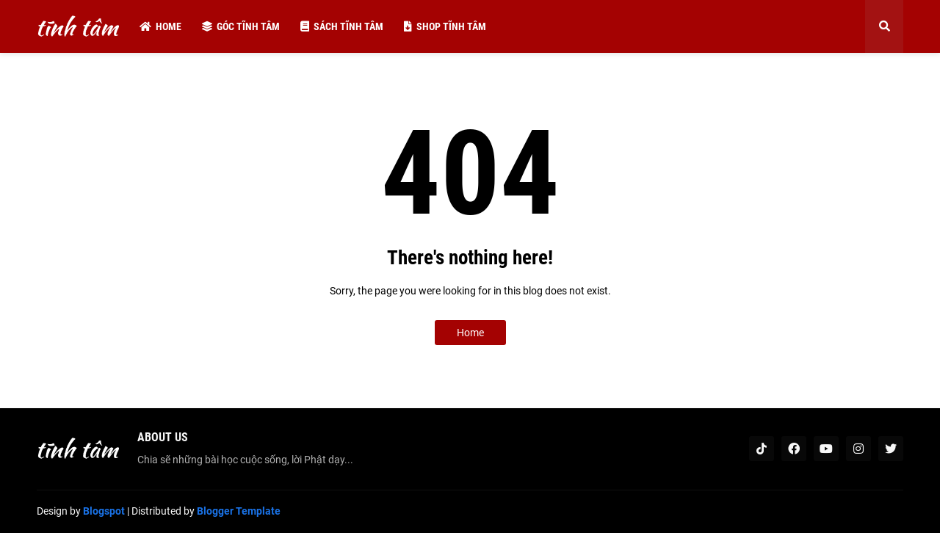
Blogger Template (239, 511)
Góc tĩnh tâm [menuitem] (241, 26)
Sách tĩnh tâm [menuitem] (341, 26)
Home (470, 332)
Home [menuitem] (160, 26)
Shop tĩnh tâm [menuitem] (445, 26)
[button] (884, 26)
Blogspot (104, 511)
